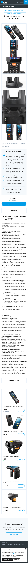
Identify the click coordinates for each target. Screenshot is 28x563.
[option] (14, 401)
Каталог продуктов (8, 12)
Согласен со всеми (7, 559)
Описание (14, 210)
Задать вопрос (14, 534)
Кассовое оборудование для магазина (14, 10)
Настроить (16, 559)
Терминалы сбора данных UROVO (14, 13)
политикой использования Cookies (9, 553)
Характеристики (14, 380)
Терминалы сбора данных (20, 12)
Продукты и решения (7, 6)
